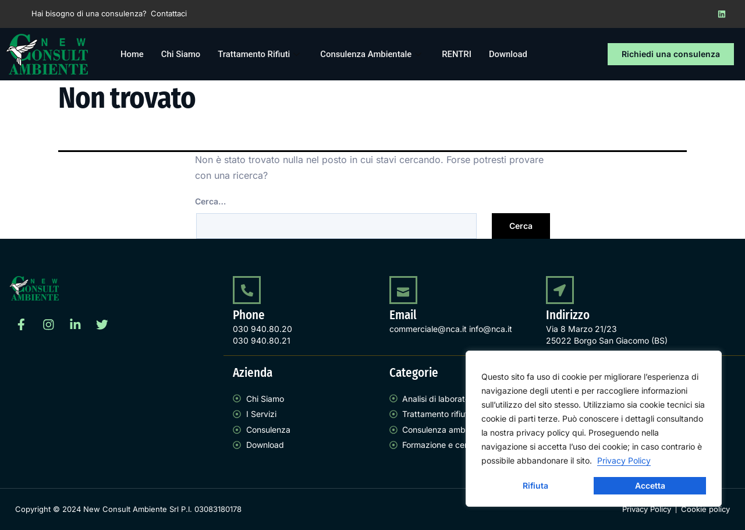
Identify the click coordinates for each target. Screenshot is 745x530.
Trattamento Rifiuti (262, 54)
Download (511, 54)
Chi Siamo (181, 54)
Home (132, 54)
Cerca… (210, 201)
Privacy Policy (624, 460)
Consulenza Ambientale (374, 54)
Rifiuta (535, 485)
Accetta (650, 485)
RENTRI (459, 54)
